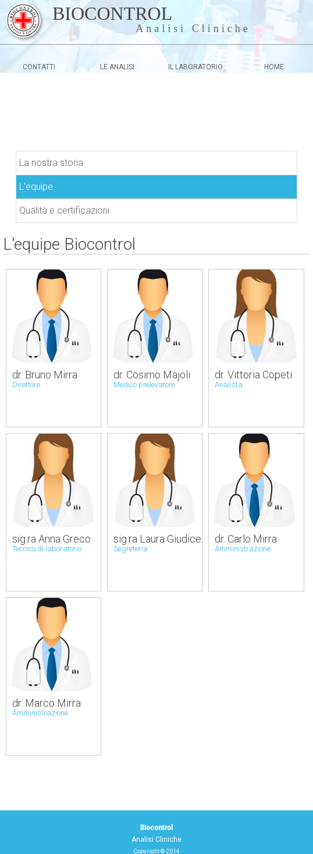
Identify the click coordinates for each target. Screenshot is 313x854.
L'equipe (36, 186)
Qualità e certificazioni (64, 210)
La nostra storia (51, 162)
